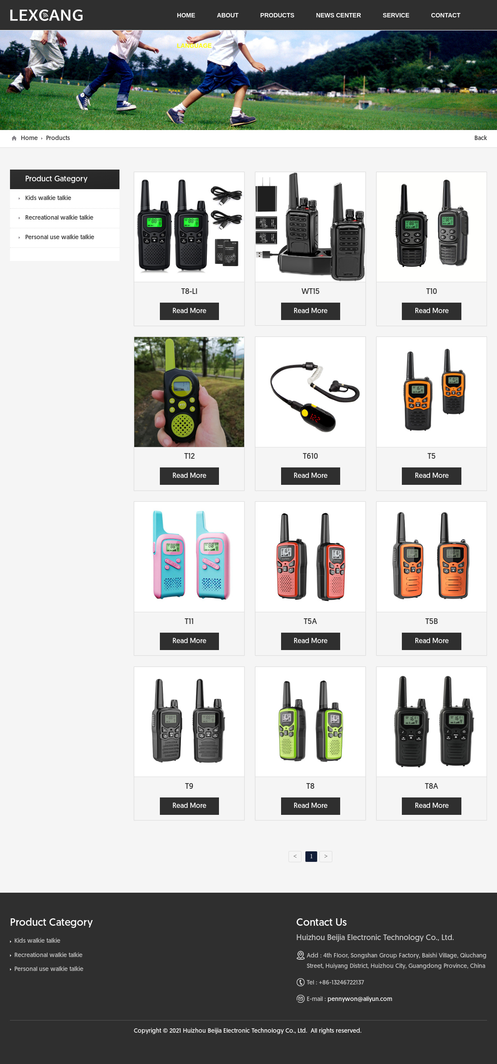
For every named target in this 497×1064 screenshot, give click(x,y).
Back (480, 138)
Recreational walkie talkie (59, 218)
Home (29, 138)
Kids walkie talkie (48, 198)
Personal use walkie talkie (59, 237)
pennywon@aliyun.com (360, 999)
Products (58, 138)
